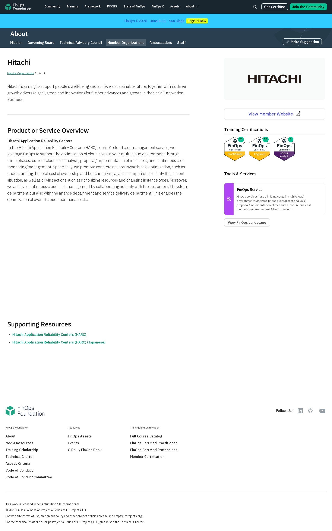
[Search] (255, 7)
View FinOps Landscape (247, 222)
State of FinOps (134, 6)
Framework (93, 6)
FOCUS (112, 6)
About (190, 6)
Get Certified (274, 7)
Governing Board (41, 42)
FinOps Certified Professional (154, 450)
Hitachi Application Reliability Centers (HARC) (49, 334)
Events (73, 443)
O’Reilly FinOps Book (85, 450)
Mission (16, 42)
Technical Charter (20, 457)
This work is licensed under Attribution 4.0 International (42, 504)
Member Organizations (125, 42)
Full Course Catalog (146, 436)
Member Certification (147, 457)
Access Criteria (18, 463)
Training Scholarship (22, 450)
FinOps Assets (80, 436)
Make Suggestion (302, 42)
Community (52, 6)
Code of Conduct (19, 470)
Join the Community (308, 7)
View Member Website (275, 114)
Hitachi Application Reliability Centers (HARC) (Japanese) (58, 342)
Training (72, 6)
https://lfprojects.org (128, 516)
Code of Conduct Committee (29, 477)
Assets (175, 6)
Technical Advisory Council (81, 42)
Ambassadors (160, 42)
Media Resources (19, 443)
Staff (181, 42)
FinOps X (158, 6)
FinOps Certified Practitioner (153, 443)
